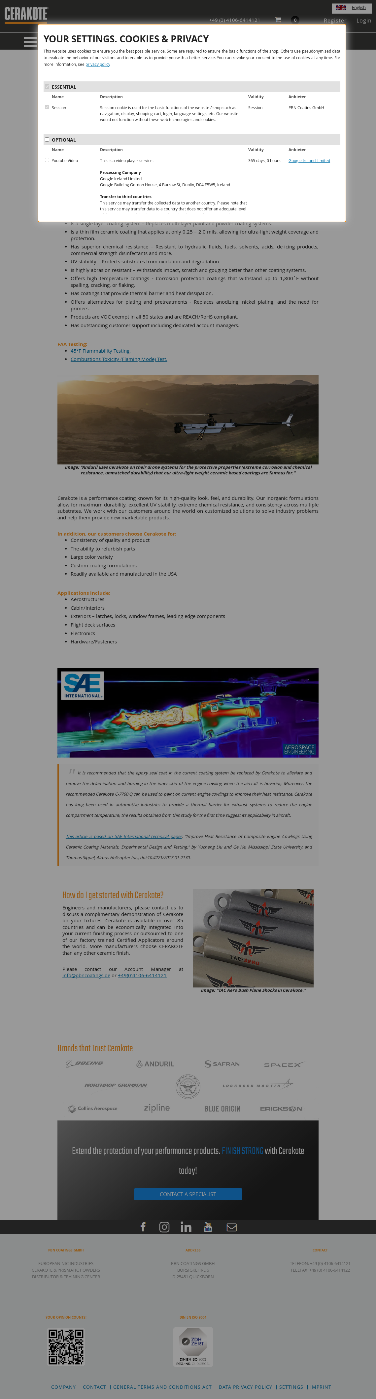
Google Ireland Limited (309, 160)
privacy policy (97, 64)
